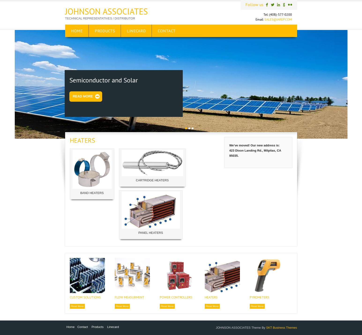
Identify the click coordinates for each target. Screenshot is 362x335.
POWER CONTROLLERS (176, 297)
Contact (166, 31)
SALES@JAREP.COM (278, 19)
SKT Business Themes (281, 327)
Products (105, 31)
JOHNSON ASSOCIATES (106, 11)
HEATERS (211, 297)
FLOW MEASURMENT (129, 297)
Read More (83, 96)
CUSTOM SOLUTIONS (85, 297)
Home (77, 31)
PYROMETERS (259, 297)
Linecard (136, 31)
